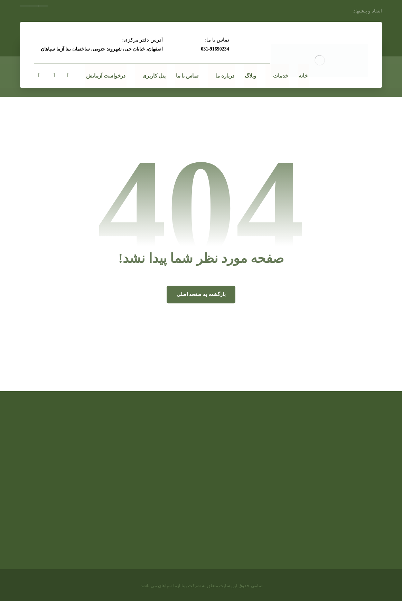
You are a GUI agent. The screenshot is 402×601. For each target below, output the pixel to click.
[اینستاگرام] (39, 75)
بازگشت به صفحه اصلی (201, 294)
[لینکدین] (53, 75)
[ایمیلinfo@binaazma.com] (68, 75)
